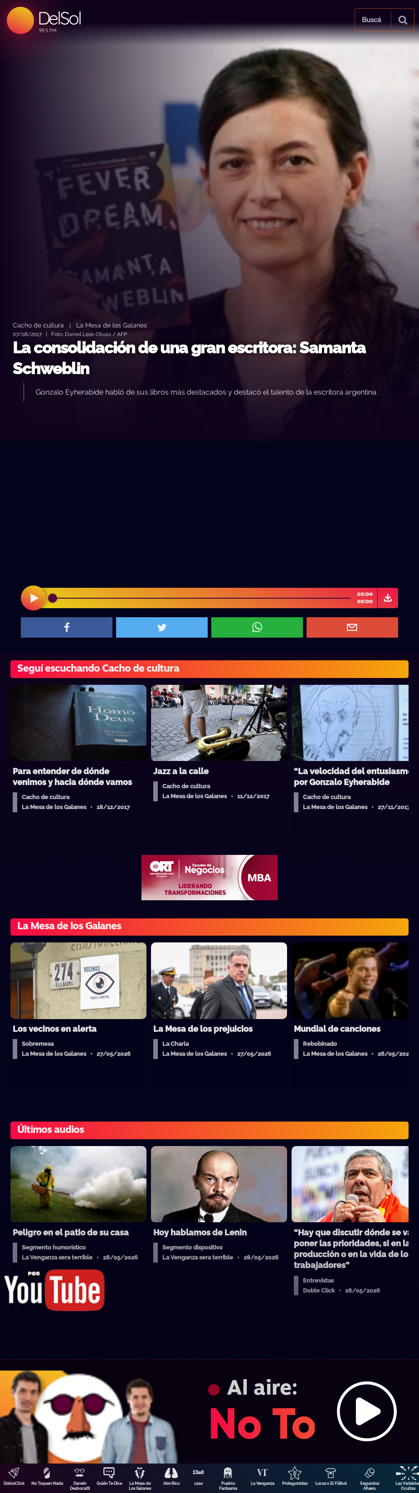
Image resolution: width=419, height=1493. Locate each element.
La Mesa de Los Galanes (140, 1486)
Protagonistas (294, 1483)
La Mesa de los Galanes (111, 325)
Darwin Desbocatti (80, 1486)
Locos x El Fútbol (331, 1483)
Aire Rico (171, 1483)
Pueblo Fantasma (228, 1486)
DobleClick (14, 1483)
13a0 (198, 1483)
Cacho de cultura (38, 325)
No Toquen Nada (47, 1483)
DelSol (59, 18)
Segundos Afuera (369, 1486)
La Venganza (262, 1483)
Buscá (371, 20)
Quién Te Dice (109, 1483)
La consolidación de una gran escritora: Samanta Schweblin (189, 358)
